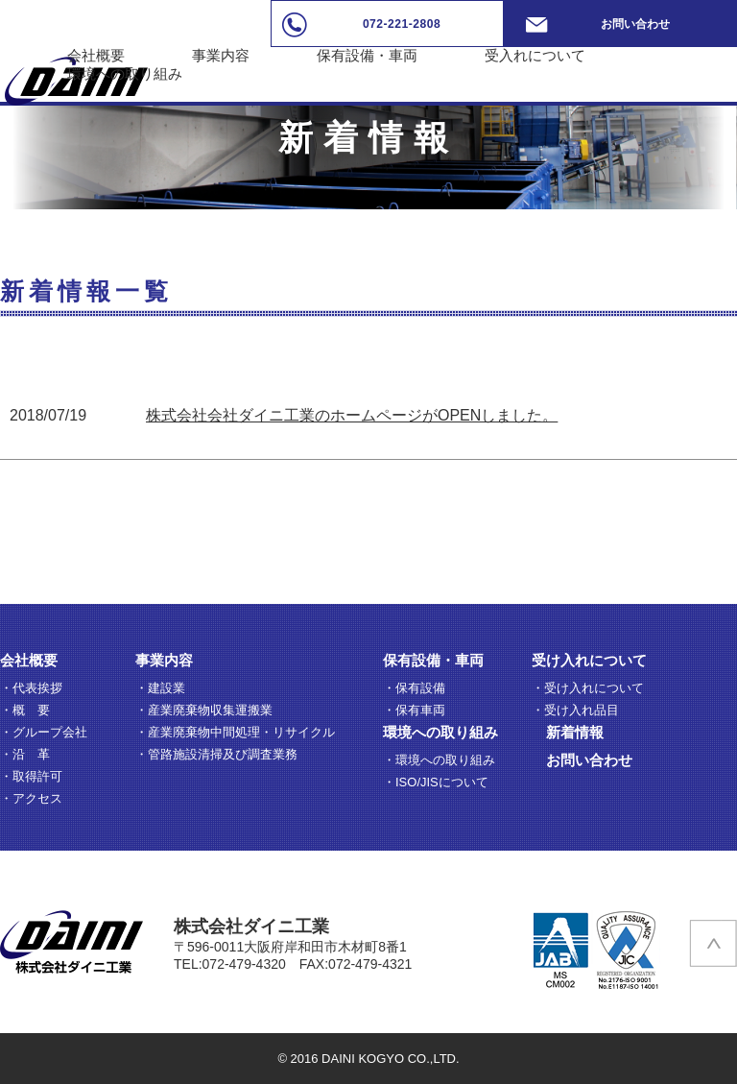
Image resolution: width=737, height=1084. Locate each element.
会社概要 (96, 55)
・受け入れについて (588, 688)
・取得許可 (31, 776)
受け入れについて (589, 660)
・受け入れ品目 (575, 710)
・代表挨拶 (31, 688)
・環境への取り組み (439, 760)
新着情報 (575, 732)
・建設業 (160, 688)
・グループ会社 (43, 732)
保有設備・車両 (367, 55)
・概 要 (25, 710)
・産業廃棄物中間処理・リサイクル (235, 732)
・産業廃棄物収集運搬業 (204, 710)
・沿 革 (25, 754)
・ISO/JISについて (435, 782)
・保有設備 (414, 688)
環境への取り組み (124, 73)
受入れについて (535, 55)
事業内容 (221, 55)
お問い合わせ (635, 24)
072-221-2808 (402, 24)
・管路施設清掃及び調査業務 (216, 754)
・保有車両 (414, 710)
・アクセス (31, 798)
